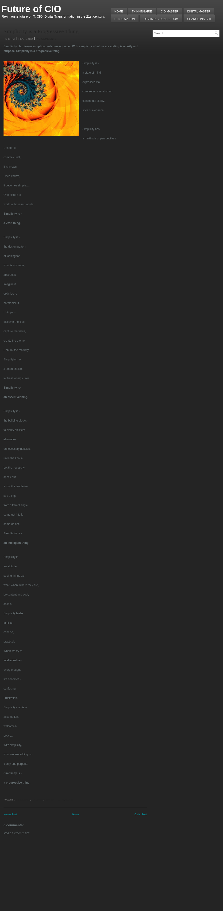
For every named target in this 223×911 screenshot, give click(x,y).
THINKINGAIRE (142, 11)
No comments (46, 38)
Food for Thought (54, 799)
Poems (69, 799)
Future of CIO (31, 9)
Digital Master (199, 11)
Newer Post (10, 814)
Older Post (141, 814)
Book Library (23, 799)
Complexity (37, 799)
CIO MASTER (169, 11)
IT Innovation (125, 19)
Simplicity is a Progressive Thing (41, 31)
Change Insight (199, 19)
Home (119, 11)
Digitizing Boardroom (161, 19)
